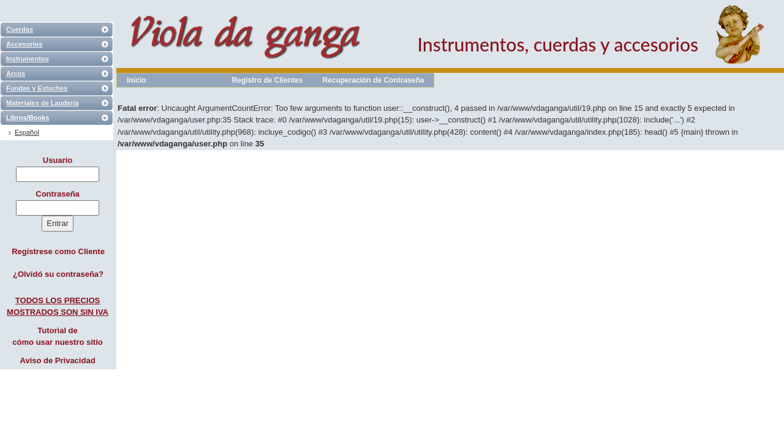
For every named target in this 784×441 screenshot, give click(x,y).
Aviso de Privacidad (58, 360)
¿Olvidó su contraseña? (58, 274)
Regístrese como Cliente (58, 251)
